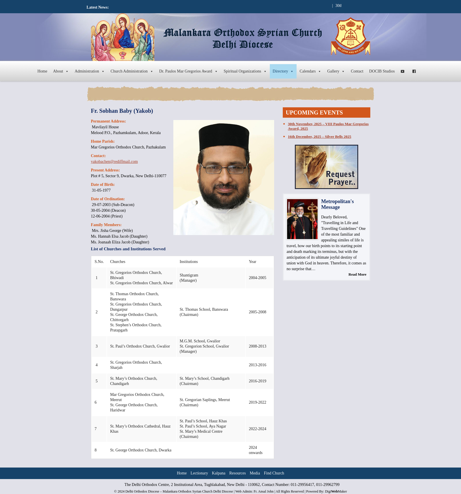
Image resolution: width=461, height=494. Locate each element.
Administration (90, 71)
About (61, 71)
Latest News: (98, 7)
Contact (357, 71)
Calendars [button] (310, 71)
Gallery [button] (336, 71)
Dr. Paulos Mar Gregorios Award (188, 71)
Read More (357, 274)
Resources (237, 473)
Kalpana (218, 473)
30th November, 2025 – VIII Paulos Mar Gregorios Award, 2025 (328, 126)
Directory (283, 71)
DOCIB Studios (382, 71)
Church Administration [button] (132, 71)
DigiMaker (336, 491)
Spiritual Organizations (245, 71)
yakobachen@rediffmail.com (114, 161)
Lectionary (199, 473)
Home (42, 71)
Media (255, 473)
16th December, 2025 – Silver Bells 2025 (319, 136)
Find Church (274, 473)
